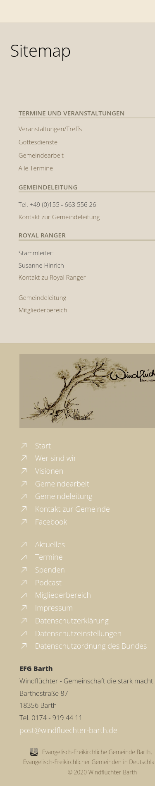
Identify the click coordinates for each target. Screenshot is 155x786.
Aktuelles (42, 544)
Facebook (43, 522)
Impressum (46, 608)
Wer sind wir (47, 458)
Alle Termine (36, 168)
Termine (41, 557)
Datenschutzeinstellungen (70, 633)
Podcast (40, 582)
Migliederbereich (55, 595)
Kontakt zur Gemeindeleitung (59, 217)
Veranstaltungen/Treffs (50, 129)
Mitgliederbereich (43, 310)
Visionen (41, 471)
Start (35, 446)
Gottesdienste (38, 142)
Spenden (42, 570)
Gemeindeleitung (43, 297)
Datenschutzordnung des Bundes (83, 646)
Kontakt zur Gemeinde (64, 509)
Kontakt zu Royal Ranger (52, 277)
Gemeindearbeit (41, 155)
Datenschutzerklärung (64, 620)
